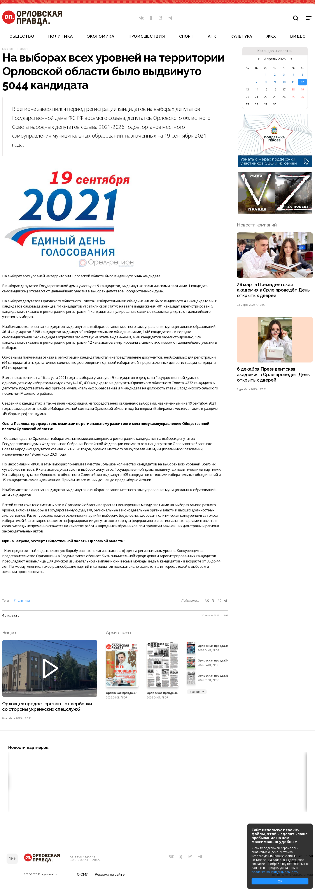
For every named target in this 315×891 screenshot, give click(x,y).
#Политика (22, 600)
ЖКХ (271, 36)
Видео (298, 36)
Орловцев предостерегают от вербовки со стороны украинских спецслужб (47, 706)
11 (293, 82)
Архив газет (118, 632)
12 (302, 82)
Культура (241, 36)
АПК (212, 36)
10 (283, 82)
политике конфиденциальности (275, 872)
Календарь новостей (274, 51)
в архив (197, 692)
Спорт (186, 36)
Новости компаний (256, 225)
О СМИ (83, 874)
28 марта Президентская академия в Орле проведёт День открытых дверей (273, 290)
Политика (60, 36)
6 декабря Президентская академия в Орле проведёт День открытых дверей (273, 374)
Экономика (100, 36)
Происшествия (147, 36)
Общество (21, 36)
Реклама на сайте (109, 874)
